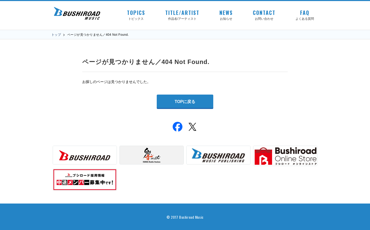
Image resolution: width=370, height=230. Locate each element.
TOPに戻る (185, 101)
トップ (56, 34)
